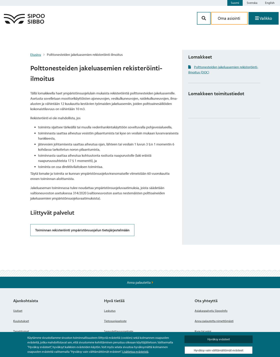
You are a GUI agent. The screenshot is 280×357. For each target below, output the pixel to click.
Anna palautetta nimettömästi (214, 321)
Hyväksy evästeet (218, 339)
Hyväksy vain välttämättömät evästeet (218, 350)
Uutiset (17, 311)
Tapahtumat (21, 331)
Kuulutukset (21, 321)
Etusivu (35, 54)
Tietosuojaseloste (115, 321)
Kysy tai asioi (203, 331)
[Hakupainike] (204, 18)
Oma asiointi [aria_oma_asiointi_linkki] (229, 18)
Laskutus (110, 311)
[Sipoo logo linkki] (24, 22)
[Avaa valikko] (263, 18)
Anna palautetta (140, 282)
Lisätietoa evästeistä (135, 352)
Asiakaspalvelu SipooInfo (211, 311)
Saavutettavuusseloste (118, 331)
